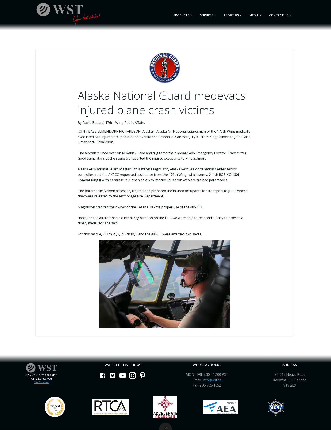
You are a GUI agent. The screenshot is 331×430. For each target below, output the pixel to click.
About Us (233, 15)
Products (183, 15)
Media (255, 15)
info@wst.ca (211, 380)
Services (208, 15)
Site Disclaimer (41, 382)
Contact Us (280, 15)
